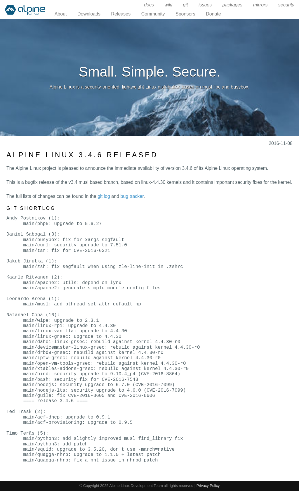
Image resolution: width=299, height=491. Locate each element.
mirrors (260, 4)
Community (153, 13)
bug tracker (132, 196)
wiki (168, 4)
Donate (213, 13)
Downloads (88, 13)
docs (149, 4)
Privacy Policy (208, 485)
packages (232, 4)
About (61, 13)
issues (205, 4)
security (286, 4)
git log (104, 196)
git (185, 4)
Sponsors (185, 13)
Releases (121, 13)
